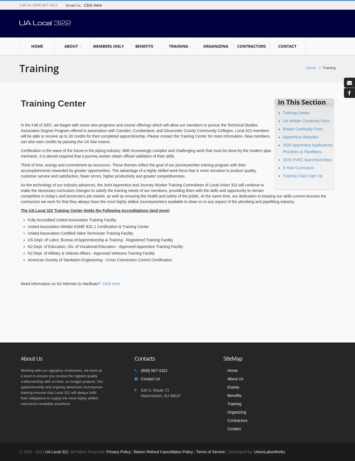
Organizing (216, 46)
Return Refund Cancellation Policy (163, 452)
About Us (235, 379)
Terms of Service (210, 452)
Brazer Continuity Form (303, 129)
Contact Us (150, 379)
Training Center (296, 113)
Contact (287, 46)
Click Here (111, 284)
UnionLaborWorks (269, 452)
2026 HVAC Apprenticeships (307, 160)
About (72, 46)
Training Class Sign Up (303, 176)
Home (37, 46)
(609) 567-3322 (44, 4)
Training (180, 46)
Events (233, 387)
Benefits (144, 46)
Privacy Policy (118, 452)
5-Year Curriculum (298, 168)
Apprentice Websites (300, 137)
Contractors (251, 46)
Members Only (108, 46)
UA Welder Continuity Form (306, 121)
